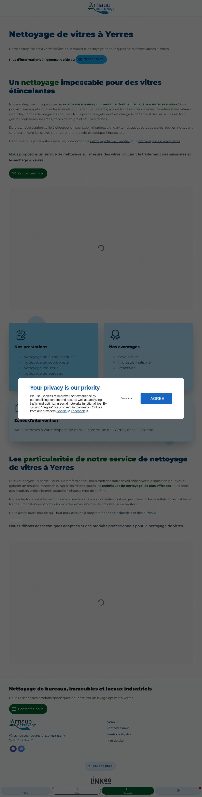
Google (61, 411)
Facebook (78, 411)
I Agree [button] (156, 398)
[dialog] (101, 398)
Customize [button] (126, 398)
